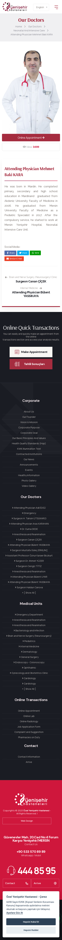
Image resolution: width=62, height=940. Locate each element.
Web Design (27, 820)
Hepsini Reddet (31, 930)
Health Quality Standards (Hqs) (29, 443)
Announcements (29, 464)
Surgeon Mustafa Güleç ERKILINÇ (29, 550)
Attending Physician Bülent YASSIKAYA (31, 294)
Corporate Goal (29, 432)
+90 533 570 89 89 (31, 851)
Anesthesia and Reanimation (28, 534)
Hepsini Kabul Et (31, 922)
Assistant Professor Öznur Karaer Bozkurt (29, 555)
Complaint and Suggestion (28, 732)
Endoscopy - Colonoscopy (29, 662)
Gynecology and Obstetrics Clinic (29, 672)
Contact (16, 883)
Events (29, 469)
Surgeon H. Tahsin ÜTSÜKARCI (29, 518)
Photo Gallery (29, 480)
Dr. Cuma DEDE (29, 529)
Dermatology (29, 651)
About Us (29, 411)
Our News (29, 459)
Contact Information (29, 756)
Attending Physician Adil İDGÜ (29, 507)
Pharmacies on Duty (29, 737)
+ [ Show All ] (29, 592)
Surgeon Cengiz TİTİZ (29, 566)
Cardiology (29, 678)
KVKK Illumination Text (29, 448)
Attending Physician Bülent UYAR (29, 576)
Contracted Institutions (29, 454)
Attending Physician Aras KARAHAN (29, 523)
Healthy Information (29, 475)
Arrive (29, 762)
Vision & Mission (29, 422)
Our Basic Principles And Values (29, 438)
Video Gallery (29, 485)
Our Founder (29, 416)
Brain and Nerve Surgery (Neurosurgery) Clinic (31, 277)
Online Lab (29, 716)
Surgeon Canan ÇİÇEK (31, 281)
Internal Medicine (31, 288)
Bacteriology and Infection (29, 630)
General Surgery (29, 657)
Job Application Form (29, 726)
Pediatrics (29, 641)
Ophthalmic (29, 667)
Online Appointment (31, 137)
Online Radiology (29, 721)
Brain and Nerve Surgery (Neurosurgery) (29, 635)
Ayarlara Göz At (14, 912)
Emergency (29, 513)
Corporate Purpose (29, 427)
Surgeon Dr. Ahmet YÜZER (29, 560)
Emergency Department (29, 614)
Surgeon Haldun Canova (29, 587)
